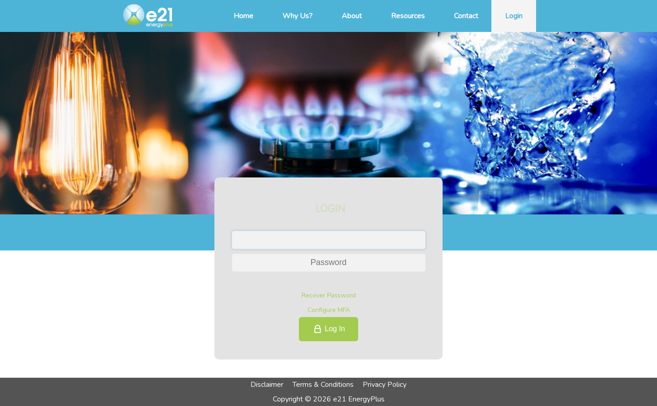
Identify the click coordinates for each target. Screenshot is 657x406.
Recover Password (329, 295)
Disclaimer (266, 385)
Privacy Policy (385, 385)
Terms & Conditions (323, 385)
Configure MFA (329, 310)
